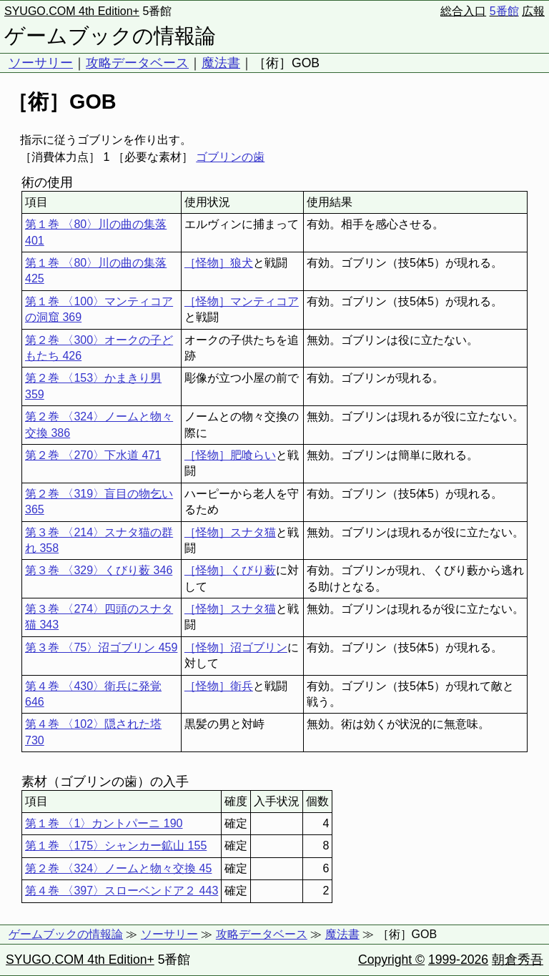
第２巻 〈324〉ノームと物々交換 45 (118, 868)
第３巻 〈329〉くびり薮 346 (98, 570)
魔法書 (221, 63)
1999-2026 (458, 959)
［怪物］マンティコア (241, 301)
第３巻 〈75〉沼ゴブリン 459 (101, 647)
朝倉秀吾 (517, 959)
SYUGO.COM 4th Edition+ (71, 11)
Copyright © (391, 959)
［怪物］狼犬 (218, 263)
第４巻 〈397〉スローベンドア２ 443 (121, 890)
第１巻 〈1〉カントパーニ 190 (103, 823)
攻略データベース (137, 63)
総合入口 (463, 11)
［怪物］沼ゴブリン (235, 647)
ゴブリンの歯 (230, 157)
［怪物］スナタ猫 (230, 532)
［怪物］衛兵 (218, 686)
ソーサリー (41, 63)
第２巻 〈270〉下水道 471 (93, 455)
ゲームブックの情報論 (110, 35)
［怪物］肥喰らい (230, 455)
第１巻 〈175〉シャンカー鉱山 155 (116, 845)
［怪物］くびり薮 (230, 570)
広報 (533, 11)
